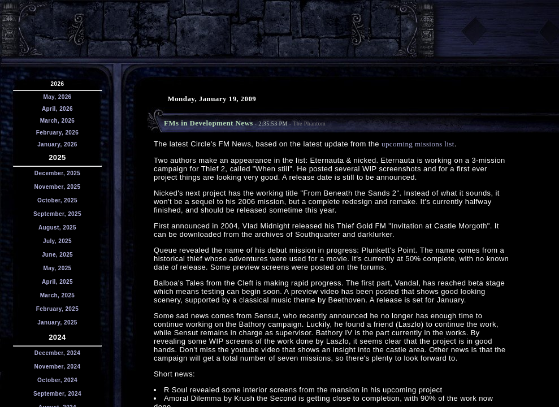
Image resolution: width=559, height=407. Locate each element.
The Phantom (309, 123)
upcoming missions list (418, 144)
